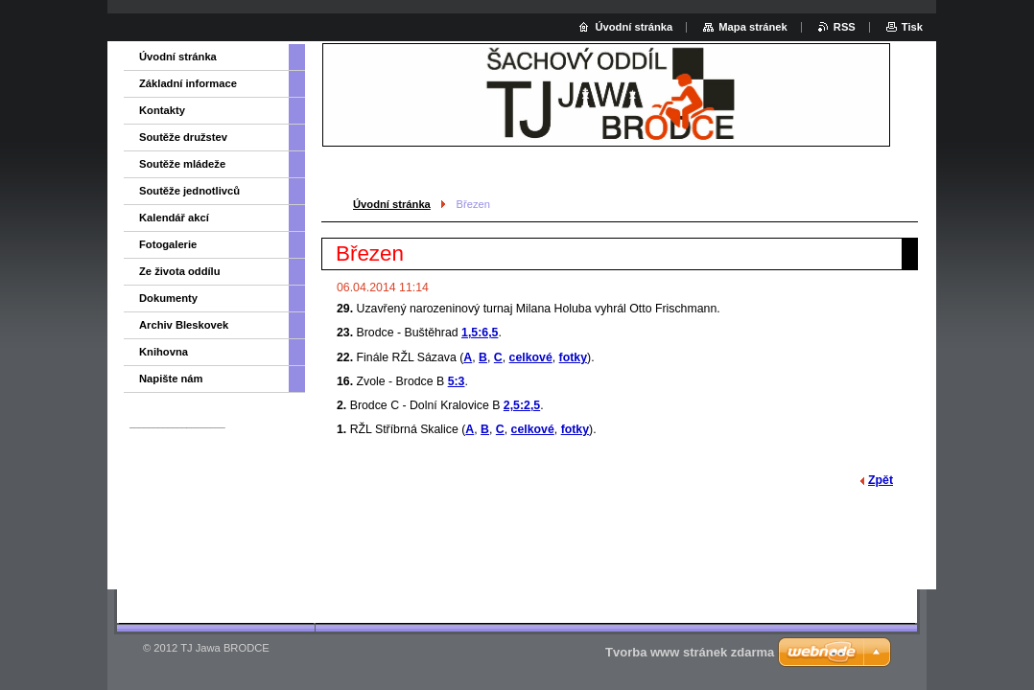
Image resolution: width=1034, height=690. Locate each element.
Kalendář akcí (174, 217)
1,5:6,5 (479, 332)
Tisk (912, 27)
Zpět (880, 480)
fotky (573, 357)
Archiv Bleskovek (183, 325)
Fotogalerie (168, 244)
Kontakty (162, 110)
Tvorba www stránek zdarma (689, 652)
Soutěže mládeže (182, 164)
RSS (845, 27)
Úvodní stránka (392, 204)
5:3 (456, 381)
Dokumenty (168, 298)
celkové (530, 357)
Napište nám (171, 378)
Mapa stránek (752, 27)
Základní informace (188, 83)
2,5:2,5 (522, 405)
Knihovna (163, 351)
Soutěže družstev (183, 137)
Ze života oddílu (180, 271)
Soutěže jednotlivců (189, 190)
